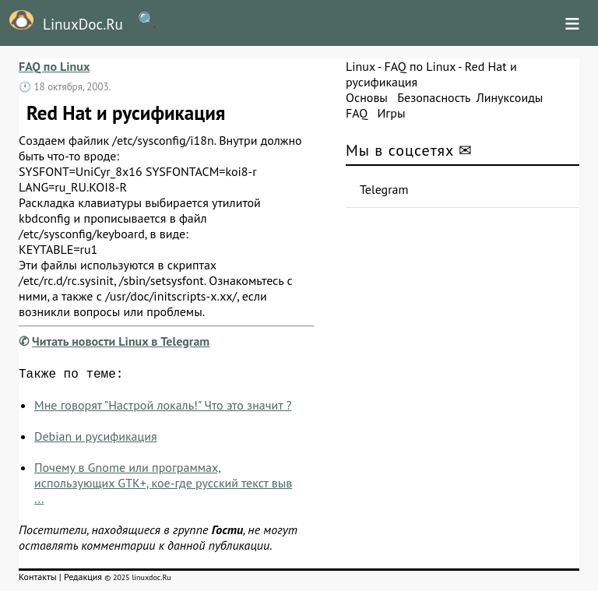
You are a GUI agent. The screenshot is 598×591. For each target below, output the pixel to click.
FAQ (357, 113)
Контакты (38, 580)
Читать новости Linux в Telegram (120, 341)
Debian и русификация (95, 439)
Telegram (384, 189)
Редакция (83, 580)
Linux (360, 66)
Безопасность (433, 97)
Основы (367, 97)
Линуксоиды (510, 97)
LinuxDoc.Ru (61, 21)
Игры (391, 113)
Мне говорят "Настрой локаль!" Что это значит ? (162, 408)
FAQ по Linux (54, 66)
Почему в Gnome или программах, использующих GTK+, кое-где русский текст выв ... (163, 486)
